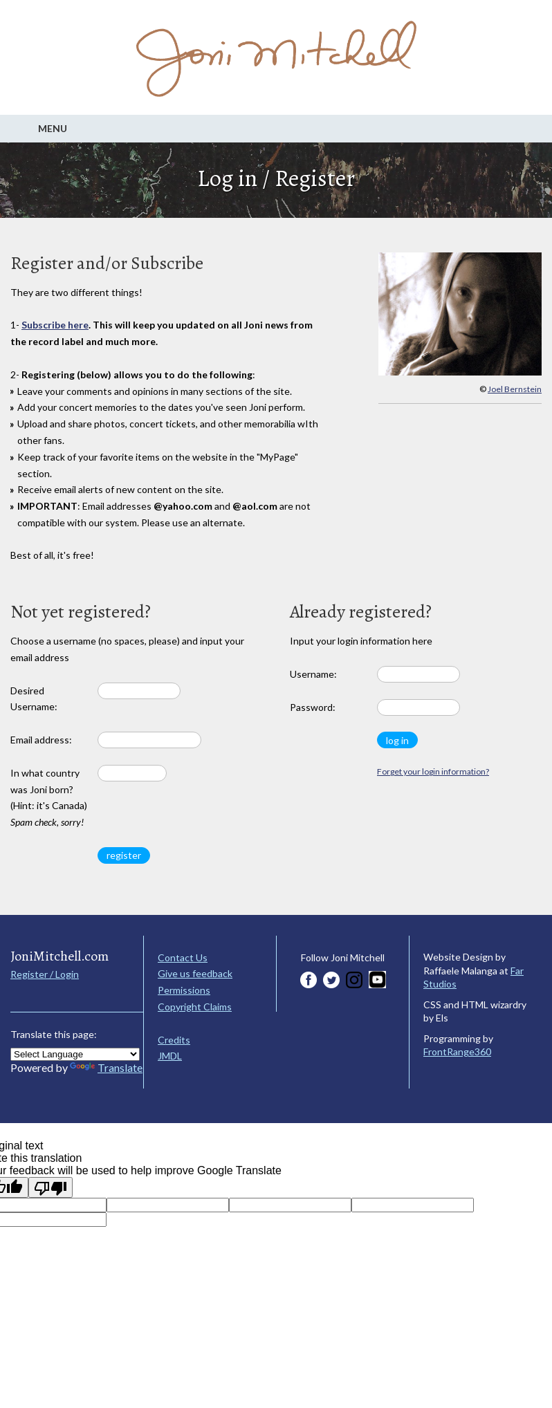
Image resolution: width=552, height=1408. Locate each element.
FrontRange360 (457, 1051)
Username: (313, 674)
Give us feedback (195, 973)
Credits (174, 1040)
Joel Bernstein (515, 389)
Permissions (184, 990)
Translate (106, 1067)
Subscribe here (55, 325)
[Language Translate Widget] (75, 1054)
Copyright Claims (195, 1006)
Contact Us (183, 957)
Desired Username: (33, 699)
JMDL (170, 1056)
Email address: (41, 739)
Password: (312, 707)
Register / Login (44, 974)
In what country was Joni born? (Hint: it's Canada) (48, 797)
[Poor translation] (50, 1187)
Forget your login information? (433, 771)
